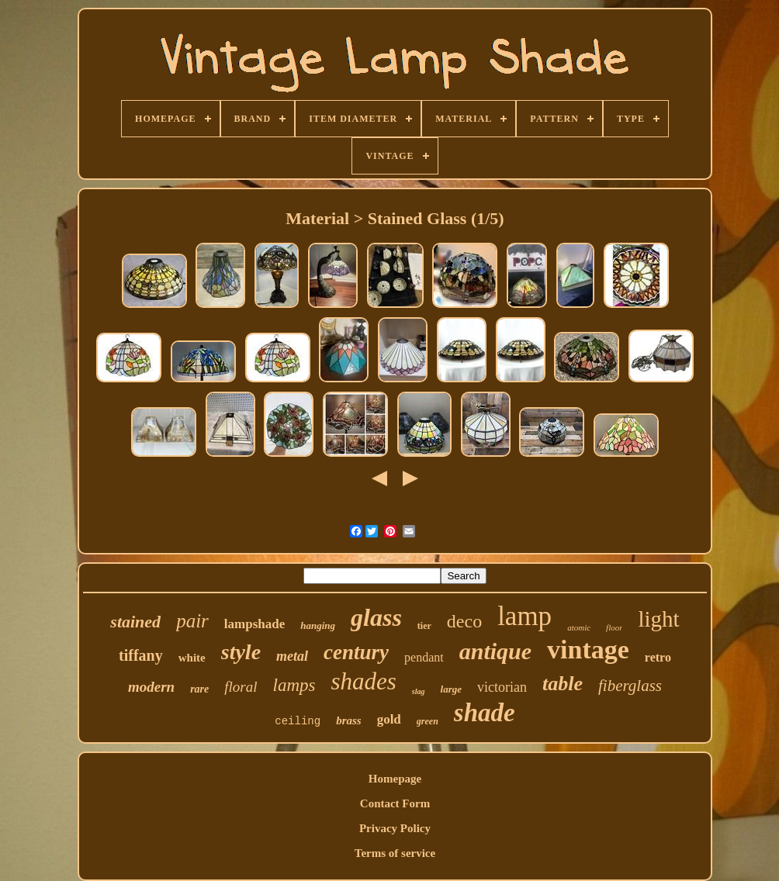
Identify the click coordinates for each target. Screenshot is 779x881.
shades (363, 681)
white (192, 657)
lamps (294, 685)
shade (484, 713)
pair (192, 620)
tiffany (141, 655)
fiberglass (630, 685)
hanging (317, 625)
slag (418, 691)
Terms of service (395, 853)
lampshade (254, 624)
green (427, 721)
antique (495, 651)
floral (240, 687)
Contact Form (395, 803)
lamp (524, 616)
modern (151, 687)
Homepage (395, 778)
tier (424, 625)
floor (614, 627)
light (658, 618)
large (451, 689)
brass (349, 720)
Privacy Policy (395, 828)
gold (389, 719)
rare (199, 689)
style (241, 652)
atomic (578, 627)
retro (658, 657)
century (356, 652)
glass (376, 617)
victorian (502, 687)
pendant (424, 657)
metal (292, 656)
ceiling (297, 721)
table (562, 683)
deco (464, 621)
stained (135, 621)
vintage (588, 649)
